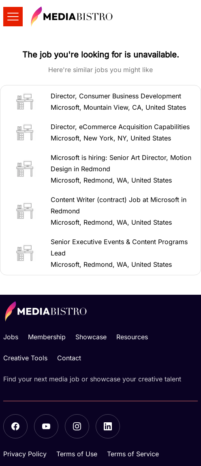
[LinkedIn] (108, 426)
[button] (100, 101)
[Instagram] (77, 426)
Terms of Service (133, 454)
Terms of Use (76, 454)
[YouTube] (46, 426)
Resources (132, 337)
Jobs (10, 337)
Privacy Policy (25, 454)
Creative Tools (25, 358)
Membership (47, 337)
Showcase (91, 337)
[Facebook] (15, 426)
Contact (69, 358)
